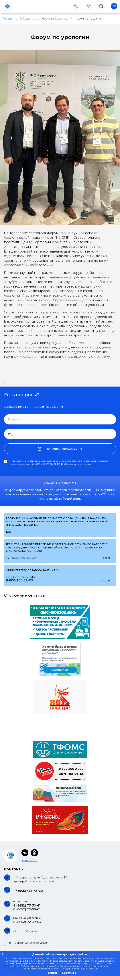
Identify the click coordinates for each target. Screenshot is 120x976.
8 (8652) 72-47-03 (27, 922)
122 (8, 531)
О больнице (27, 18)
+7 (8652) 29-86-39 (21, 558)
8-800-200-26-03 (19, 580)
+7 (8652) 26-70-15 (20, 577)
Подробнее (68, 972)
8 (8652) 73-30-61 (26, 905)
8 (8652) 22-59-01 (26, 909)
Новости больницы (55, 18)
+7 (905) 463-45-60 (28, 890)
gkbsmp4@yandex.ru (27, 931)
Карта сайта (29, 860)
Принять (52, 972)
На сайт (107, 557)
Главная (8, 18)
